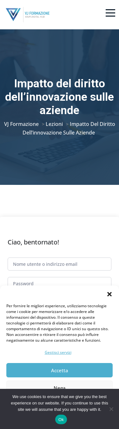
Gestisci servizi (58, 352)
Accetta (59, 370)
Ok (61, 419)
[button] (109, 293)
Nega (60, 388)
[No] (111, 409)
